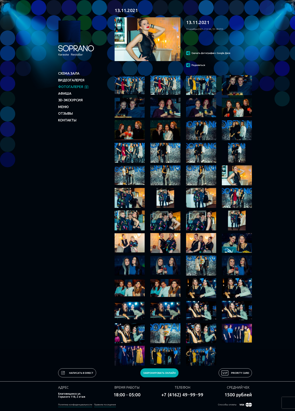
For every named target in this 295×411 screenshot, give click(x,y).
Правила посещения (105, 404)
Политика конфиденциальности (75, 404)
